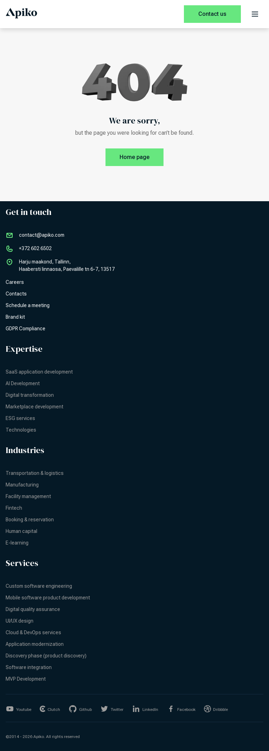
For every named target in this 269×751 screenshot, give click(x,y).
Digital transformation (30, 395)
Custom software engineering (39, 586)
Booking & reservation (30, 519)
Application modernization (35, 644)
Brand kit (15, 317)
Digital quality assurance (33, 609)
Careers (15, 282)
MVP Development (26, 679)
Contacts (16, 294)
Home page (142, 157)
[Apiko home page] (21, 14)
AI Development (23, 383)
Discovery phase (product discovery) (46, 655)
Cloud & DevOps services (33, 632)
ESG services (20, 418)
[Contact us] (212, 14)
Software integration (29, 667)
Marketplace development (34, 406)
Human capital (21, 531)
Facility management (28, 496)
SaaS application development (39, 372)
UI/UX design (19, 621)
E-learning (17, 543)
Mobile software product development (48, 597)
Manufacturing (22, 485)
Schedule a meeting (28, 305)
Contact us (212, 14)
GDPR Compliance (25, 328)
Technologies (21, 430)
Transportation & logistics (35, 473)
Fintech (14, 508)
